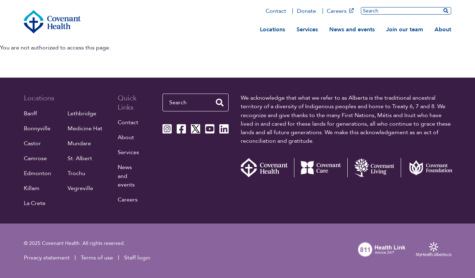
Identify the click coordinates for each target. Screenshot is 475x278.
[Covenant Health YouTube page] (209, 128)
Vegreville (80, 188)
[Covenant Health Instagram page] (167, 128)
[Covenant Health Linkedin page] (224, 128)
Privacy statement (47, 258)
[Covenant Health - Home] (267, 168)
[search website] (446, 10)
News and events (352, 29)
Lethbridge (82, 113)
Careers (340, 11)
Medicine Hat (85, 128)
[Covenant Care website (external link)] (320, 168)
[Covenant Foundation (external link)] (427, 168)
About (442, 29)
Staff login (137, 258)
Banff (30, 113)
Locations (272, 29)
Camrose (35, 158)
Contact (276, 11)
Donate (306, 11)
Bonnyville (37, 128)
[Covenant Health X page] (195, 128)
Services (307, 29)
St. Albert (80, 158)
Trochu (76, 173)
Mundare (79, 143)
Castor (32, 143)
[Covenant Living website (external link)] (374, 168)
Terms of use (97, 258)
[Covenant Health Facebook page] (181, 128)
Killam (31, 188)
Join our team (404, 29)
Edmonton (37, 173)
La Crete (35, 203)
